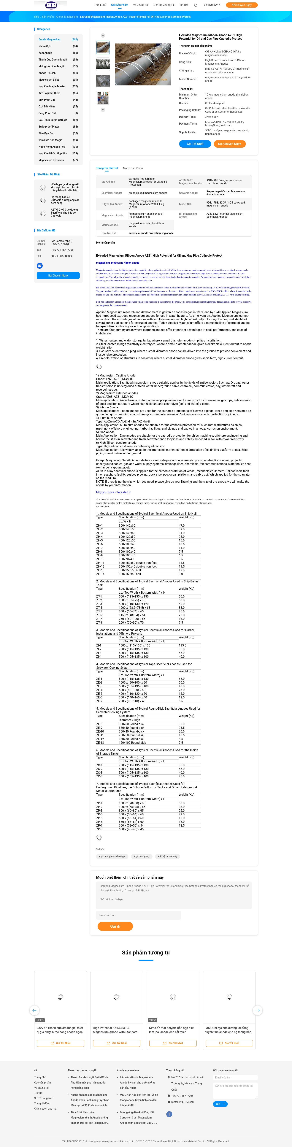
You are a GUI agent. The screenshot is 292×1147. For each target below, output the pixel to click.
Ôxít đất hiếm (58, 106)
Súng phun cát (58, 113)
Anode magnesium (58, 39)
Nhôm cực (58, 46)
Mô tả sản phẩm (133, 168)
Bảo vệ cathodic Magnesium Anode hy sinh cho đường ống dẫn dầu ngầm (137, 1082)
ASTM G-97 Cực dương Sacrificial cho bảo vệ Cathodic (64, 212)
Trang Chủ (40, 1077)
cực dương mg (141, 856)
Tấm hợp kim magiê (58, 140)
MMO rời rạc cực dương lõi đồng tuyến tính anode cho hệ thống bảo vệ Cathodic (228, 1032)
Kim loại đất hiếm (58, 93)
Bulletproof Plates (58, 126)
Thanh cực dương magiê (58, 59)
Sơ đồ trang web (43, 1098)
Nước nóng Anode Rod (58, 147)
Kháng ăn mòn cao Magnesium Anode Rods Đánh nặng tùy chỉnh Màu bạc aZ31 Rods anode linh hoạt (90, 1100)
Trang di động (42, 1103)
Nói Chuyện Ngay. (242, 5)
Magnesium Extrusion (58, 160)
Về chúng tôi (41, 1087)
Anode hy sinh (58, 73)
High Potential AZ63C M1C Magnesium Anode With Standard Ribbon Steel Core (115, 1032)
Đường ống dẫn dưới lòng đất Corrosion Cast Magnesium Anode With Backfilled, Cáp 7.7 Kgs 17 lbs (138, 1118)
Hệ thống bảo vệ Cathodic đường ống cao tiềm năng (65, 200)
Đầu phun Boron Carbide (58, 120)
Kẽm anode (58, 53)
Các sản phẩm (42, 1082)
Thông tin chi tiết (107, 168)
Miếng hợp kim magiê (58, 66)
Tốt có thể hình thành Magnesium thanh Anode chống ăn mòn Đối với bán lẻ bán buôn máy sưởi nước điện (89, 1118)
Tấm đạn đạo (58, 133)
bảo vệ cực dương (167, 856)
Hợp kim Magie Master (58, 86)
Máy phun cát (58, 100)
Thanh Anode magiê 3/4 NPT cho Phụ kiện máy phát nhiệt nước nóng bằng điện (90, 1082)
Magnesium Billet (58, 80)
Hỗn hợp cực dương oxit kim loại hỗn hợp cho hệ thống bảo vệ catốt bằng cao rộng (65, 187)
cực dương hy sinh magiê (112, 856)
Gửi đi (115, 926)
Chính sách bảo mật (45, 1108)
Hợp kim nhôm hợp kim (58, 153)
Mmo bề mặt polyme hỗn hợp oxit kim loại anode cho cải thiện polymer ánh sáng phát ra (171, 1032)
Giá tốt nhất (195, 144)
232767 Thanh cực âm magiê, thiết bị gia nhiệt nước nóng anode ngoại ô (60, 1032)
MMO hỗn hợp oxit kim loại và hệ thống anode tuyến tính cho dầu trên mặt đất (139, 1100)
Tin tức (38, 1093)
